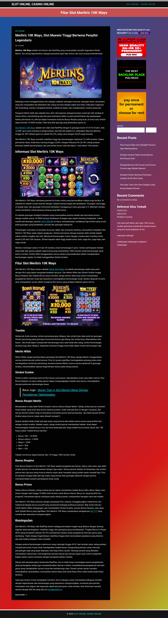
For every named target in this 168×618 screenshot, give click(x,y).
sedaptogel (122, 242)
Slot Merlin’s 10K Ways (25, 128)
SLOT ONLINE (132, 4)
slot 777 (93, 511)
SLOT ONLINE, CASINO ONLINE (87, 614)
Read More (21, 595)
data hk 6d (121, 213)
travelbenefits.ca (55, 589)
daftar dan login (137, 223)
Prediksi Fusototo (124, 217)
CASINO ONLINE (148, 4)
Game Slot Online (56, 269)
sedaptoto (142, 242)
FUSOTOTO (122, 210)
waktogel (121, 235)
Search (120, 126)
